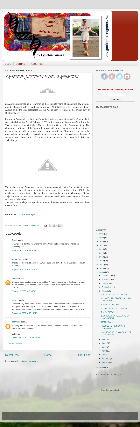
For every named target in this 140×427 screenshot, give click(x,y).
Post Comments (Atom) (27, 361)
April (104, 351)
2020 (101, 238)
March (105, 355)
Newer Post (12, 354)
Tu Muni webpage (26, 214)
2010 (101, 268)
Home (48, 354)
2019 (101, 241)
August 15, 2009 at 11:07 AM (24, 250)
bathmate (16, 322)
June (104, 343)
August (105, 291)
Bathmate (16, 334)
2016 (101, 249)
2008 (101, 367)
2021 (101, 234)
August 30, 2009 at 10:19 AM (24, 313)
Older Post (83, 354)
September (107, 287)
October (105, 283)
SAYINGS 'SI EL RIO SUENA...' (115, 294)
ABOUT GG (37, 64)
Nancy (15, 278)
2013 (101, 257)
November (106, 279)
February (106, 358)
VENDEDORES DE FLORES (114, 308)
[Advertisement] (108, 180)
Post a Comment (16, 343)
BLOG (8, 64)
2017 (101, 245)
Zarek (14, 240)
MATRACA (106, 322)
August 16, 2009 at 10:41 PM (24, 269)
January (105, 362)
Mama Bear (17, 259)
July (104, 339)
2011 (101, 264)
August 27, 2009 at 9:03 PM (24, 291)
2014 (101, 253)
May (104, 347)
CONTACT (21, 64)
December (106, 275)
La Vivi (15, 300)
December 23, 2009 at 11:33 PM (26, 337)
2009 (101, 272)
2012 (101, 261)
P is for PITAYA (107, 312)
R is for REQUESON (110, 304)
